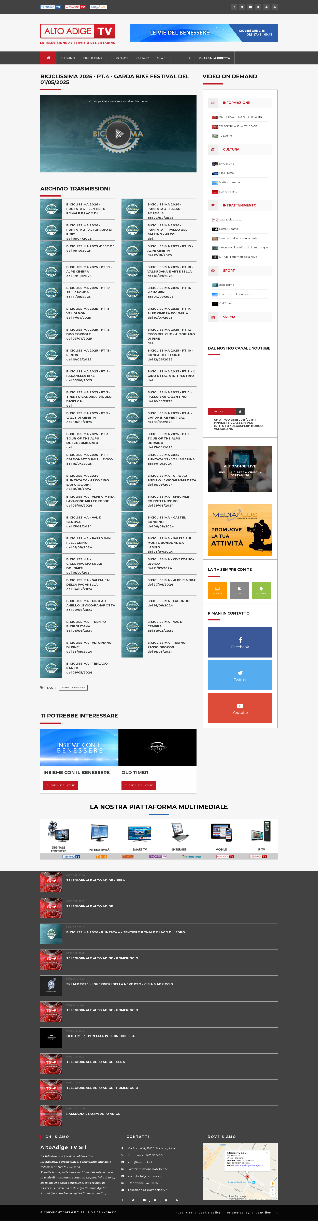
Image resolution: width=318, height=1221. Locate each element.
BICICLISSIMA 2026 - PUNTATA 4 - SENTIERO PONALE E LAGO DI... (85, 208)
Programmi (119, 58)
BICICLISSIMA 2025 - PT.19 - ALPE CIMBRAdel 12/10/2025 (170, 250)
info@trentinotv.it (140, 1162)
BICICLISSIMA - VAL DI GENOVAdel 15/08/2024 (84, 521)
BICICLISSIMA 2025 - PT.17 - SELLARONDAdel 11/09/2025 (89, 292)
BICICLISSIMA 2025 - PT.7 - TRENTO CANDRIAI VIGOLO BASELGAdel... (89, 398)
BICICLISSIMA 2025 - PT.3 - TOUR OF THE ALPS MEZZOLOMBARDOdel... (88, 440)
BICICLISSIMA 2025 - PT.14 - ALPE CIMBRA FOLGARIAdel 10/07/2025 (170, 313)
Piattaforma (92, 58)
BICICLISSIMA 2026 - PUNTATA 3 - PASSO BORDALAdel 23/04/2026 (164, 211)
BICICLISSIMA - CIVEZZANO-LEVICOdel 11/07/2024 (170, 563)
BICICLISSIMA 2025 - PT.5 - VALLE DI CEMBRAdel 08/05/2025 (88, 417)
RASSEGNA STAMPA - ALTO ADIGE (241, 117)
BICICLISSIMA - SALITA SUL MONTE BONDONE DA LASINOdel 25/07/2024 (169, 545)
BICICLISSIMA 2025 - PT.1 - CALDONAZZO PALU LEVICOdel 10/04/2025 (89, 459)
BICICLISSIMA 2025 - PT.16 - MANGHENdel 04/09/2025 (170, 292)
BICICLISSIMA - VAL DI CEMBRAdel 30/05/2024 (165, 626)
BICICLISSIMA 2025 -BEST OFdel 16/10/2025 (90, 248)
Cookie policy (210, 1213)
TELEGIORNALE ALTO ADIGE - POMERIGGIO (102, 958)
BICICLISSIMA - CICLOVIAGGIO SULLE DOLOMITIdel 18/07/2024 (84, 565)
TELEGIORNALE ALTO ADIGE (89, 906)
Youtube (240, 704)
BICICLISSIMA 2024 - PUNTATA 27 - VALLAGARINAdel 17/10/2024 (171, 459)
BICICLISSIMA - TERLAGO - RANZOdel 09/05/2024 (88, 668)
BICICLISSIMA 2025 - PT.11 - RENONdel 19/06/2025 (88, 355)
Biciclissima (226, 284)
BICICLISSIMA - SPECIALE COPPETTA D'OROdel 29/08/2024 (168, 501)
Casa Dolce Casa (230, 219)
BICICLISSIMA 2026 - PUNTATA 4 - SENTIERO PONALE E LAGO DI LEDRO (125, 932)
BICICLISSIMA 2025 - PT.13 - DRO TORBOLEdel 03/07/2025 (89, 334)
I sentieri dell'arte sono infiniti (238, 238)
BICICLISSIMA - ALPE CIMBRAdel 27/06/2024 (171, 582)
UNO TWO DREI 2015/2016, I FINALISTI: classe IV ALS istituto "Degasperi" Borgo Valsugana (238, 424)
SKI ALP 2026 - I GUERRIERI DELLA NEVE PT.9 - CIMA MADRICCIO (119, 984)
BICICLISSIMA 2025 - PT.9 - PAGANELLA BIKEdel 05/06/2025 (88, 375)
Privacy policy (238, 1213)
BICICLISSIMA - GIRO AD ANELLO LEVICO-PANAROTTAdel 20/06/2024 (90, 605)
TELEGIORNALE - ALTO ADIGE (238, 126)
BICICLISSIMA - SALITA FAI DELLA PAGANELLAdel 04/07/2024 (88, 584)
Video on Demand (73, 687)
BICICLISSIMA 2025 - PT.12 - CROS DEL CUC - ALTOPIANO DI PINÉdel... (171, 336)
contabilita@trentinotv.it (145, 1176)
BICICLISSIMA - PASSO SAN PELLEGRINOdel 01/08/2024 (88, 542)
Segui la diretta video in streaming (240, 474)
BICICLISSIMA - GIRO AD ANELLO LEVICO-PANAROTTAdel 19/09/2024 (171, 480)
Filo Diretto (226, 172)
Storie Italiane (228, 191)
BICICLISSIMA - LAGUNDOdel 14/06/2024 (168, 603)
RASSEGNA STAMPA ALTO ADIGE (93, 1114)
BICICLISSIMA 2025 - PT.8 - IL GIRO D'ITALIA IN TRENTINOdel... (171, 375)
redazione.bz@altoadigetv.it (148, 1189)
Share (161, 58)
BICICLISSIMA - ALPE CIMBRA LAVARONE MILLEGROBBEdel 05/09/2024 (90, 501)
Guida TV (142, 58)
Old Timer (225, 303)
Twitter (240, 671)
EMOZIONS (226, 163)
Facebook (240, 638)
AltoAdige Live (240, 466)
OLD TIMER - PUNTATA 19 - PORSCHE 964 (100, 1036)
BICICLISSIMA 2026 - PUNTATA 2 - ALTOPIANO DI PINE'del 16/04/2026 (89, 232)
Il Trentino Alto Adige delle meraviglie (243, 247)
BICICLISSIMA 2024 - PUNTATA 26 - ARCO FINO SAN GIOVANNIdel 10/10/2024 (87, 482)
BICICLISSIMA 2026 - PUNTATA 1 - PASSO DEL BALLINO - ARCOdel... (167, 232)
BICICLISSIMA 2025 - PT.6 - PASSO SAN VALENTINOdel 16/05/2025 (169, 396)
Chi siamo (68, 58)
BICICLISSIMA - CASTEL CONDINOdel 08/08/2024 (166, 521)
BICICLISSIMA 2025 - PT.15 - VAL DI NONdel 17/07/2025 (89, 313)
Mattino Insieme (229, 182)
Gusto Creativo (229, 228)
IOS (239, 588)
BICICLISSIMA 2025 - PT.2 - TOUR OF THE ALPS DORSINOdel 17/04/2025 (169, 440)
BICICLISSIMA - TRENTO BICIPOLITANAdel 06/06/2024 (86, 626)
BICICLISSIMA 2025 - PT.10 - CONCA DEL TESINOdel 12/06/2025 (170, 355)
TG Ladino (225, 135)
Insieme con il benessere (235, 294)
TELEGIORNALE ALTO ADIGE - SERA (95, 880)
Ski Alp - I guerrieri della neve (238, 256)
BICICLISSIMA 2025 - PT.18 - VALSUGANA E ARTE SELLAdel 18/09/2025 (170, 271)
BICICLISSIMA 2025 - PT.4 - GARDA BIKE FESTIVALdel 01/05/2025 (169, 417)
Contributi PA (267, 1213)
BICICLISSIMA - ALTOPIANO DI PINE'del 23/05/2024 (89, 647)
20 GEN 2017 (222, 411)
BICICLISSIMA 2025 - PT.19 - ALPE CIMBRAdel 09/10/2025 (89, 271)
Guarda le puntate (60, 785)
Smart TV (217, 588)
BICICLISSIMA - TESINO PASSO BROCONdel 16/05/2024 (166, 647)
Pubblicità (182, 58)
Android (261, 588)
